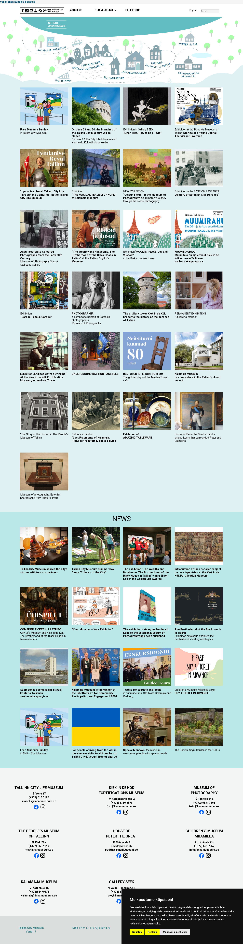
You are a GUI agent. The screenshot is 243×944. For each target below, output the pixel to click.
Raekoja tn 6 (204, 798)
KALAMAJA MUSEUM (39, 882)
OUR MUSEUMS (104, 10)
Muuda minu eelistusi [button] (175, 932)
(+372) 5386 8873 (121, 802)
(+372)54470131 (39, 891)
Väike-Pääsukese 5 (121, 888)
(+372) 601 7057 (204, 846)
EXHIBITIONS (132, 10)
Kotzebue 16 (39, 888)
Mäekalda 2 (121, 842)
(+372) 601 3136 (121, 846)
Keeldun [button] (152, 932)
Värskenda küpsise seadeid (17, 1)
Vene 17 (39, 793)
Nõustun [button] (137, 932)
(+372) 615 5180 (39, 797)
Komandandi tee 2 (122, 798)
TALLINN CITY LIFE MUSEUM (39, 788)
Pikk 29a (39, 842)
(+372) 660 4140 (39, 846)
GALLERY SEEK (121, 882)
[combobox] (210, 11)
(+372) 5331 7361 (204, 802)
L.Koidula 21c (204, 842)
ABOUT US (76, 10)
